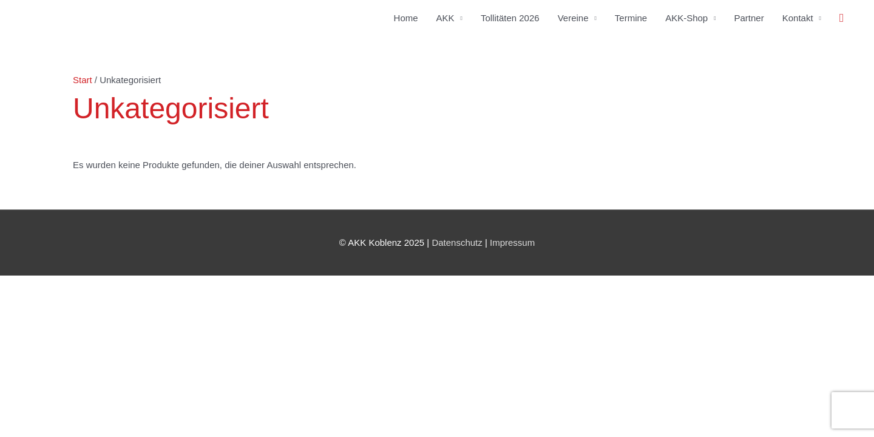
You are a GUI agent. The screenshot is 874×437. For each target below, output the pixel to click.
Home (406, 18)
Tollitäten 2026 (510, 18)
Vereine (573, 18)
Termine (631, 18)
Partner (749, 18)
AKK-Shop (686, 18)
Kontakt (797, 18)
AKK (445, 18)
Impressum (512, 242)
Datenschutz (457, 242)
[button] (841, 18)
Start (82, 80)
